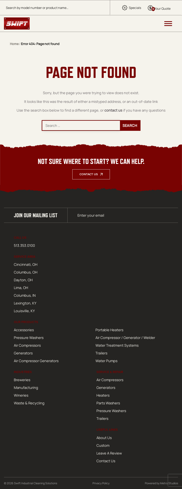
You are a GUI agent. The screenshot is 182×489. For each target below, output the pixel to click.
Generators (23, 353)
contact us (113, 110)
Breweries (22, 379)
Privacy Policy (100, 483)
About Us (104, 437)
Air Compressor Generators (36, 360)
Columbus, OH (25, 272)
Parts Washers (108, 403)
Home (14, 44)
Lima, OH (21, 287)
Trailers (101, 353)
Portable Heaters (109, 329)
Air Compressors (27, 345)
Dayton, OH (23, 280)
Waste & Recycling (29, 403)
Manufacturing (26, 387)
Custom (102, 445)
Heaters (102, 395)
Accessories (24, 329)
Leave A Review (109, 453)
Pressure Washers (28, 337)
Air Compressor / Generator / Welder (125, 337)
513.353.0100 (24, 245)
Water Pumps (106, 360)
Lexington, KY (25, 303)
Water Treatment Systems (117, 345)
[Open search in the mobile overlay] (55, 7)
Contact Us (88, 174)
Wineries (21, 395)
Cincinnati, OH (25, 264)
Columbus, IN (25, 295)
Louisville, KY (24, 310)
